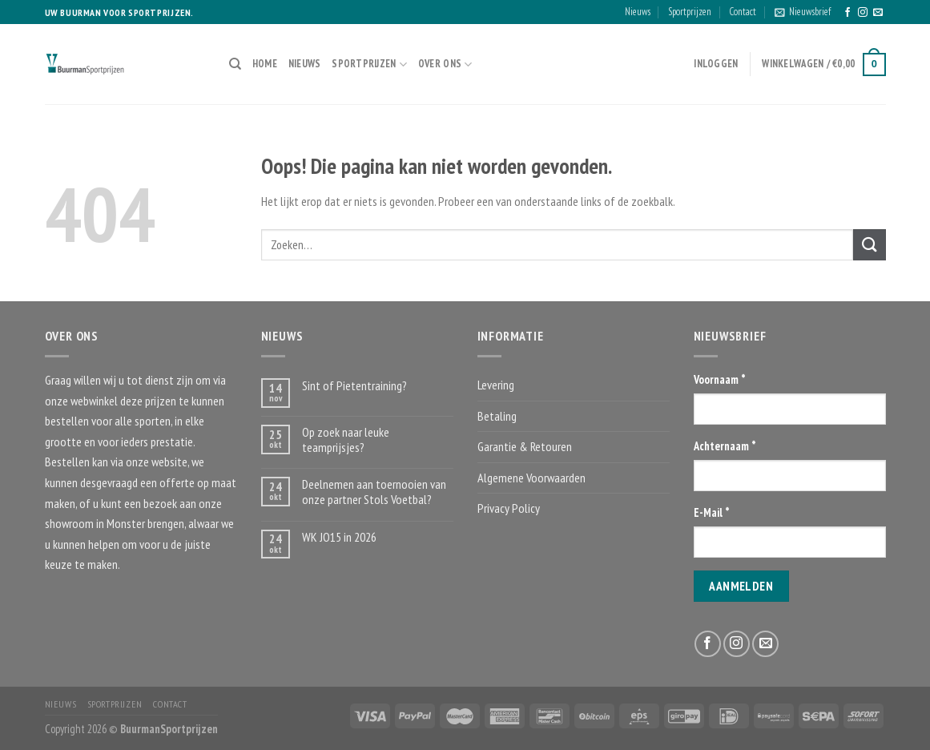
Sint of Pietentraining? (354, 385)
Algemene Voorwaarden (531, 478)
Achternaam (725, 446)
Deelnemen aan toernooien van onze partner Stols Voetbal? (374, 492)
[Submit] (869, 244)
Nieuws (637, 11)
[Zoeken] (235, 64)
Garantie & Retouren (524, 446)
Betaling (497, 416)
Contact (742, 11)
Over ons (445, 64)
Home (264, 64)
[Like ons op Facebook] (847, 12)
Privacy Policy (508, 508)
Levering (495, 385)
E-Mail (712, 512)
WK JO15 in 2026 (339, 537)
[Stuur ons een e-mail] (878, 12)
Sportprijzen (689, 11)
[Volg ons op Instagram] (863, 12)
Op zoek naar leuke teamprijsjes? (345, 440)
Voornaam (720, 379)
